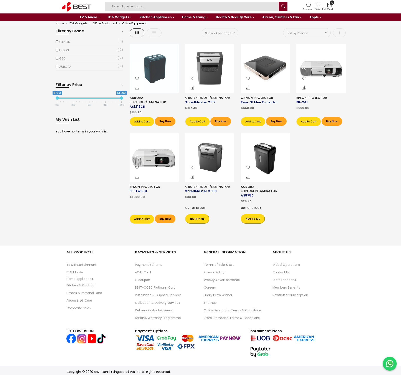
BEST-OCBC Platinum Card (155, 287)
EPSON (64, 50)
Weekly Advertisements (222, 280)
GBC (62, 58)
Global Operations (286, 265)
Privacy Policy (214, 272)
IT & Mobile (74, 272)
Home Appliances (79, 279)
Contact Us (281, 272)
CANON (64, 42)
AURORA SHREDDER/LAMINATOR (148, 100)
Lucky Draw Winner (218, 295)
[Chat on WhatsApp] (390, 364)
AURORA (65, 66)
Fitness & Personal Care (84, 293)
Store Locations (284, 280)
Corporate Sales (78, 308)
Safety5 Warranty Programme (158, 318)
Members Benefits (286, 287)
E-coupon (142, 280)
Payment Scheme (149, 265)
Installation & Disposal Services (158, 295)
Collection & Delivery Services (157, 303)
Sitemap (210, 303)
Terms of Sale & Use (219, 265)
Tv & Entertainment (81, 265)
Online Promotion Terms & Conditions (232, 310)
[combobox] (192, 6)
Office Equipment (105, 23)
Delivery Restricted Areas (154, 310)
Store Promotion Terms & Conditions (232, 318)
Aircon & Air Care (79, 300)
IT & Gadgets (78, 23)
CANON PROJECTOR (257, 98)
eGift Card (143, 272)
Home (60, 23)
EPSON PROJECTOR (311, 98)
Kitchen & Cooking (80, 285)
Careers (210, 287)
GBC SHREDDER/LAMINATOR (207, 98)
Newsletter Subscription (290, 295)
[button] (137, 78)
